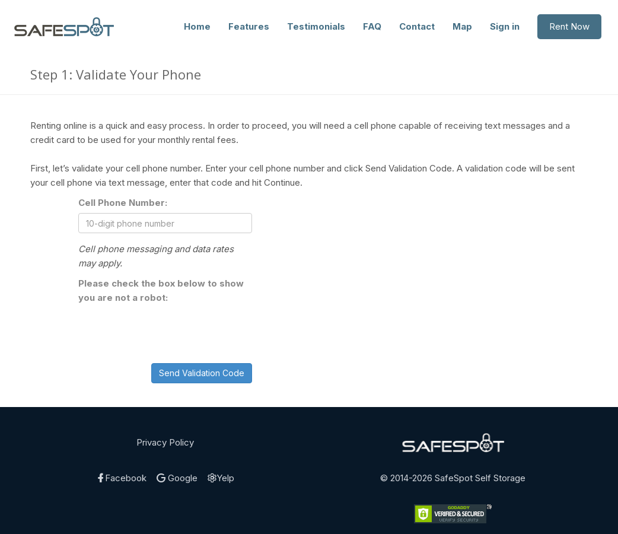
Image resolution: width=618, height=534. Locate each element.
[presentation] (168, 331)
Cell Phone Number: (122, 202)
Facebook (121, 478)
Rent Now (569, 26)
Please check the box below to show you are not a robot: (161, 290)
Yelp (221, 478)
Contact (417, 26)
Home (197, 26)
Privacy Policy (165, 442)
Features (248, 26)
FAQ (372, 26)
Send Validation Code (201, 373)
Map (462, 26)
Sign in (505, 26)
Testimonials (316, 26)
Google (177, 478)
